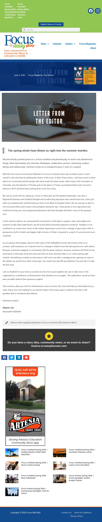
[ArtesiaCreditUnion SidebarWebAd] (25, 406)
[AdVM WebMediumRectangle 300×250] (85, 75)
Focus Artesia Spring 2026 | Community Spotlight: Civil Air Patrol (35, 490)
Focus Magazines (87, 44)
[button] (4, 357)
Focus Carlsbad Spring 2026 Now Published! (33, 476)
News (45, 44)
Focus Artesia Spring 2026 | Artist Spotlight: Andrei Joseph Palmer (81, 478)
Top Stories (49, 75)
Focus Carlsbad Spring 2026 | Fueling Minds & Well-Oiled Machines (34, 452)
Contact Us (66, 512)
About (93, 48)
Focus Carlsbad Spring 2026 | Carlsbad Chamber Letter (82, 450)
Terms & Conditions (83, 512)
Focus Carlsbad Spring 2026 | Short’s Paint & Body (34, 463)
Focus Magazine (35, 75)
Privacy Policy (76, 516)
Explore (70, 44)
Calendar (57, 44)
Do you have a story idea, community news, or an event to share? (49, 342)
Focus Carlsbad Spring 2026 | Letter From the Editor (82, 463)
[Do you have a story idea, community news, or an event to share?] (49, 336)
